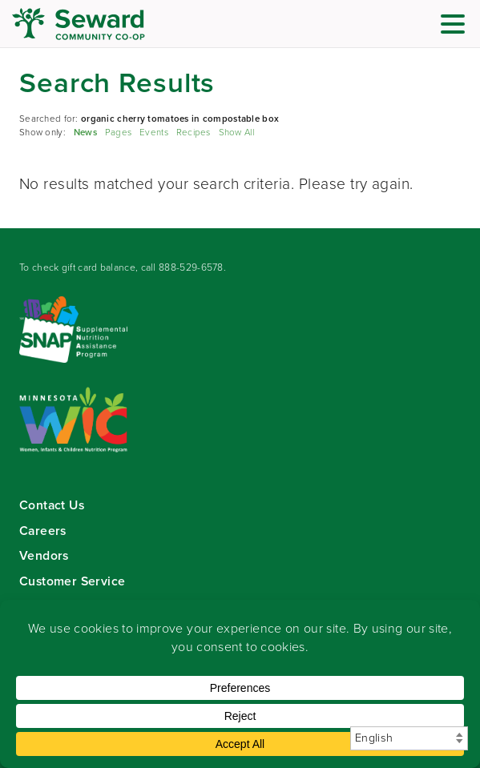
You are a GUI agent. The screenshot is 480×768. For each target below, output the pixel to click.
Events (153, 132)
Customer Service (72, 581)
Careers (43, 530)
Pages (118, 132)
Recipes (193, 132)
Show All (236, 132)
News (85, 132)
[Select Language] (409, 738)
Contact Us (51, 505)
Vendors (44, 555)
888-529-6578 (191, 267)
